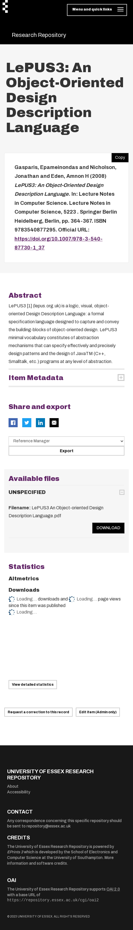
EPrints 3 (15, 852)
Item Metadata (36, 377)
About (13, 786)
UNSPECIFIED (27, 492)
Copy (118, 156)
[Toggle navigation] (97, 10)
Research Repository (39, 35)
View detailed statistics (33, 685)
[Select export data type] (66, 441)
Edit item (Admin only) (97, 712)
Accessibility (18, 792)
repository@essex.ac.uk (48, 826)
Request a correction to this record (38, 712)
